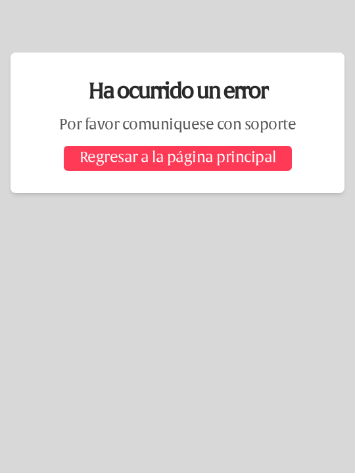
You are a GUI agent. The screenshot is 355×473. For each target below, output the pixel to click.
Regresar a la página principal (178, 158)
